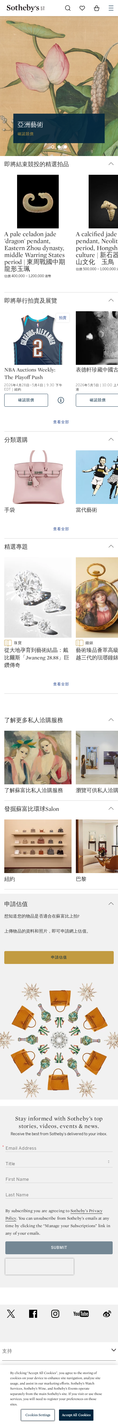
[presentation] (39, 1267)
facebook (33, 1314)
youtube (81, 1314)
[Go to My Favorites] (82, 8)
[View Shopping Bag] (96, 8)
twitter (11, 1314)
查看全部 (61, 422)
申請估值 (59, 957)
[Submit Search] (67, 8)
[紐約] (38, 847)
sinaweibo (107, 1314)
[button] (61, 164)
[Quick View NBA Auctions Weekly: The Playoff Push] (61, 400)
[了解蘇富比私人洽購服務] (38, 758)
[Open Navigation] (111, 8)
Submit (59, 1247)
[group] (59, 86)
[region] (59, 1395)
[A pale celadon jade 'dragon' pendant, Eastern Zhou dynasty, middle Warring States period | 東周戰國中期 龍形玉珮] (38, 201)
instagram (55, 1314)
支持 (7, 1351)
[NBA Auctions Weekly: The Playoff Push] (38, 338)
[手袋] (38, 478)
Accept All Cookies (76, 1415)
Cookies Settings (37, 1415)
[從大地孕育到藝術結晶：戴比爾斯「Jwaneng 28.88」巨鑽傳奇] (38, 598)
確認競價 (26, 400)
